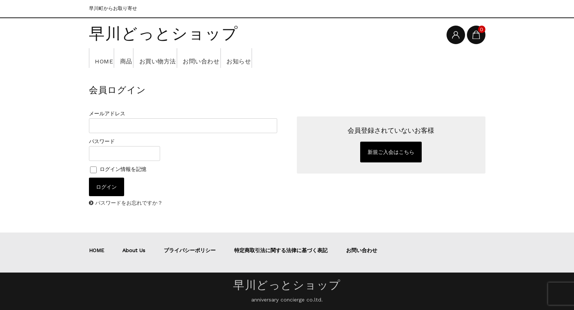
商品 (138, 58)
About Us (133, 250)
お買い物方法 (181, 58)
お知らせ (285, 58)
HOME (106, 58)
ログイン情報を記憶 (118, 169)
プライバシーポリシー (190, 250)
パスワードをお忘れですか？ (129, 203)
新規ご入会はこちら (391, 152)
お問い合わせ (235, 58)
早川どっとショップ (163, 34)
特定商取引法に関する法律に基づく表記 (281, 250)
